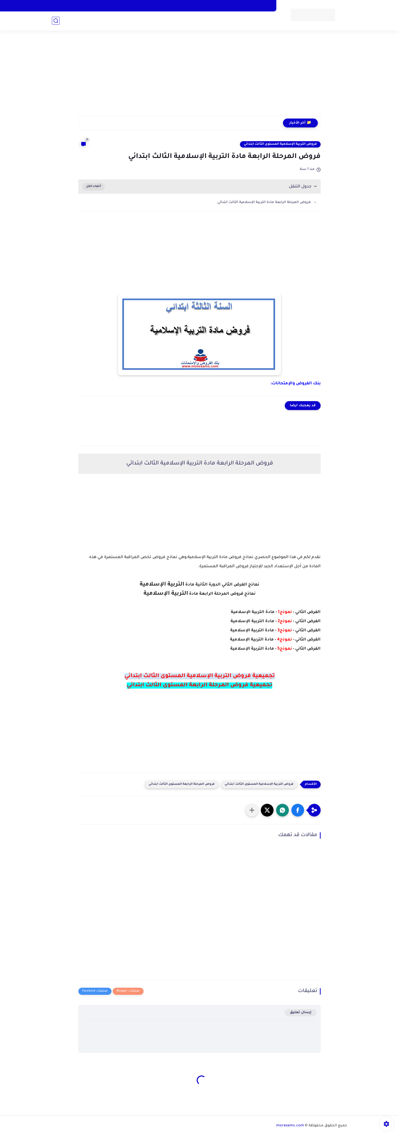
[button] (297, 810)
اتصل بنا (264, 5)
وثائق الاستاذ (203, 20)
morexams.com (290, 1126)
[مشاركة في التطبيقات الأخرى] (252, 810)
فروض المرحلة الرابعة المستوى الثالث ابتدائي (182, 784)
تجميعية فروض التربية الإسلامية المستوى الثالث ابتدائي (199, 676)
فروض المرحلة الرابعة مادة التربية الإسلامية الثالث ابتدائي (264, 202)
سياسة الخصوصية (237, 5)
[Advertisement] (199, 76)
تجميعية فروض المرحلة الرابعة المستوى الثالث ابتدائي (199, 685)
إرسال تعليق (300, 1012)
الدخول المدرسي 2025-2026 (245, 20)
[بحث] (56, 21)
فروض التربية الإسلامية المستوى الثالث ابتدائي (280, 144)
